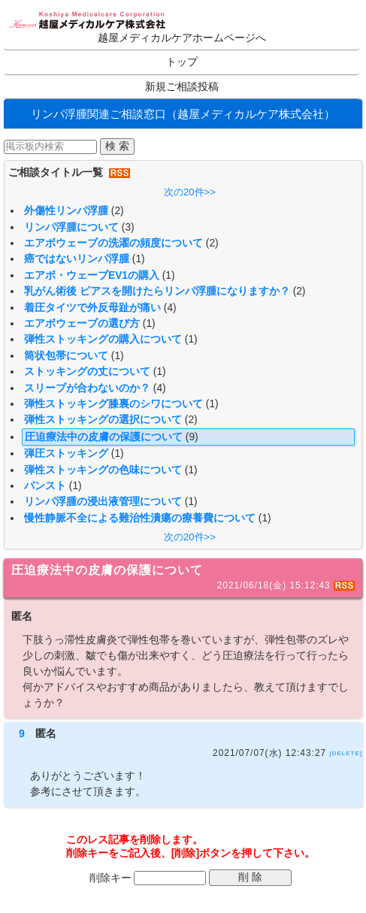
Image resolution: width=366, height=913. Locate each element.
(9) (192, 437)
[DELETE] (345, 753)
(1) (138, 259)
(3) (128, 227)
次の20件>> (190, 192)
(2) (117, 210)
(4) (170, 307)
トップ (182, 62)
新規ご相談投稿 (182, 86)
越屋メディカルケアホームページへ (182, 38)
